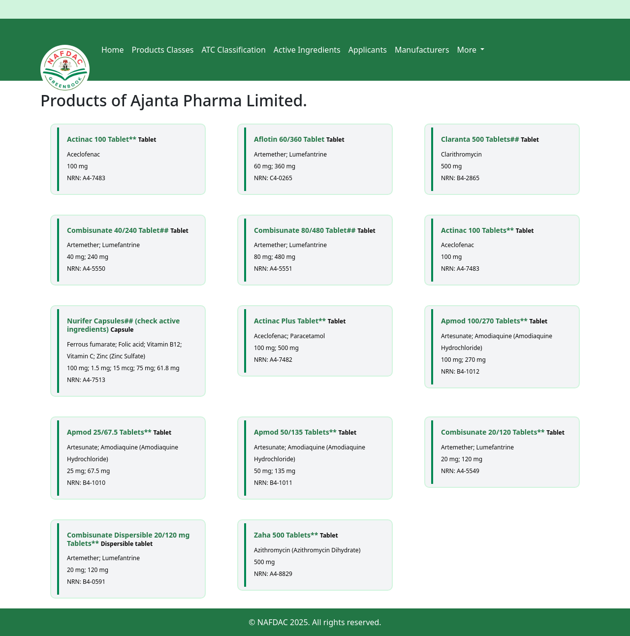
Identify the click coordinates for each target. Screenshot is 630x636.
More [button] (468, 49)
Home (112, 49)
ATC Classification (233, 49)
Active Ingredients (307, 49)
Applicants (367, 49)
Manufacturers (422, 49)
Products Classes (163, 49)
